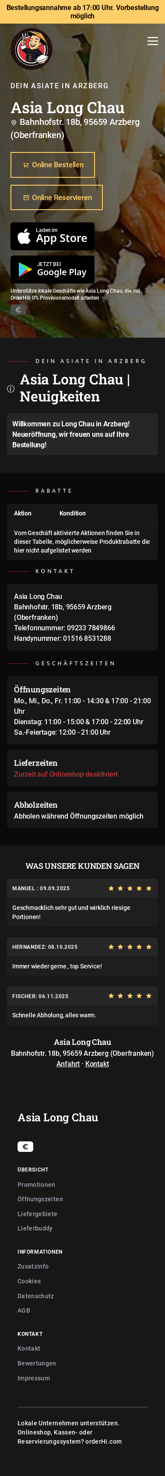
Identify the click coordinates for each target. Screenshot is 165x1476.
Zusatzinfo (33, 1266)
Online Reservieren (56, 197)
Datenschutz (36, 1296)
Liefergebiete (38, 1214)
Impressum (34, 1378)
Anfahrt (68, 1063)
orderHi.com (103, 1441)
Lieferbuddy (35, 1228)
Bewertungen (37, 1363)
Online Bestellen (53, 165)
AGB (24, 1310)
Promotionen (37, 1184)
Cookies (29, 1281)
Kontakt (97, 1063)
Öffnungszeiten (40, 1199)
